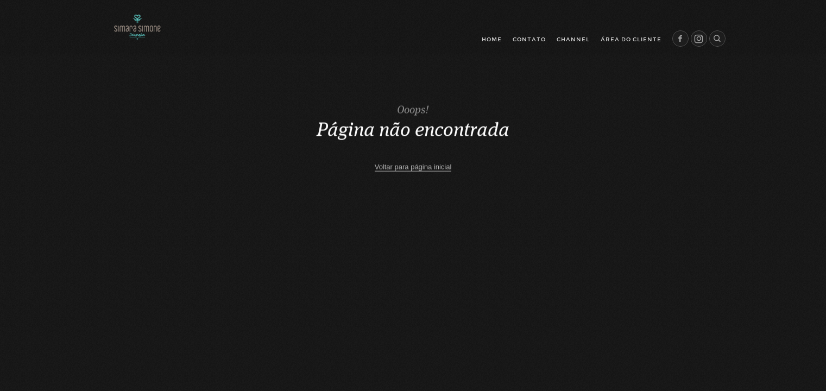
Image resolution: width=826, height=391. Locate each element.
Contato (529, 39)
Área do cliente (631, 39)
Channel (573, 39)
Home (492, 39)
